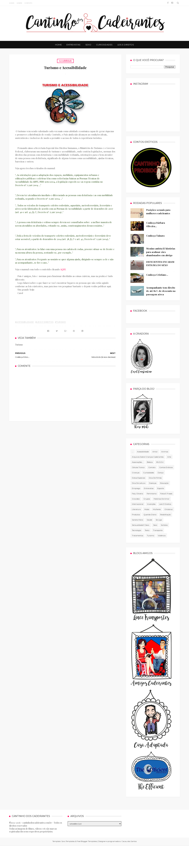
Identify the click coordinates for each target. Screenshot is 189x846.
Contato (28, 3)
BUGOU (160, 462)
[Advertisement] (65, 394)
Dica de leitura (138, 483)
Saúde (149, 520)
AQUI (63, 269)
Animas (164, 451)
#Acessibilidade (24, 322)
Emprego (136, 488)
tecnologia (136, 530)
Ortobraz (168, 509)
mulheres (157, 509)
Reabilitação (165, 514)
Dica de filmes (155, 478)
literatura (136, 509)
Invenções (151, 504)
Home (11, 3)
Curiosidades (104, 44)
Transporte (157, 530)
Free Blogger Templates (87, 841)
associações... (137, 462)
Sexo (88, 44)
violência (161, 535)
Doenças (152, 483)
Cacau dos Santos (129, 841)
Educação (164, 483)
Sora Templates (68, 841)
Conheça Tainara (155, 235)
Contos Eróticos (166, 467)
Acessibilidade (65, 61)
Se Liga (159, 520)
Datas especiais (138, 478)
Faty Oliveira (137, 493)
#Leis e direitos (44, 322)
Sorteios (164, 525)
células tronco (138, 467)
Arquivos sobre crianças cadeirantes (148, 457)
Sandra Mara (137, 520)
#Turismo (60, 322)
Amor (155, 451)
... (132, 451)
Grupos (146, 499)
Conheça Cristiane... (157, 274)
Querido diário (150, 514)
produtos (136, 514)
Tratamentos (137, 535)
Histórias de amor (161, 499)
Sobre (19, 3)
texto (147, 530)
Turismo (150, 535)
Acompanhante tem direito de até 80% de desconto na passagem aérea (160, 291)
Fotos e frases (166, 493)
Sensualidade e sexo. (140, 525)
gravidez (136, 499)
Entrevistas (73, 44)
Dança (160, 472)
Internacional (137, 504)
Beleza (150, 462)
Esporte (160, 488)
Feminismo (152, 493)
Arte (169, 457)
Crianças (135, 472)
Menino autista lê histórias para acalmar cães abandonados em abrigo (160, 252)
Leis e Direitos (125, 44)
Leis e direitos (165, 504)
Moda (146, 509)
